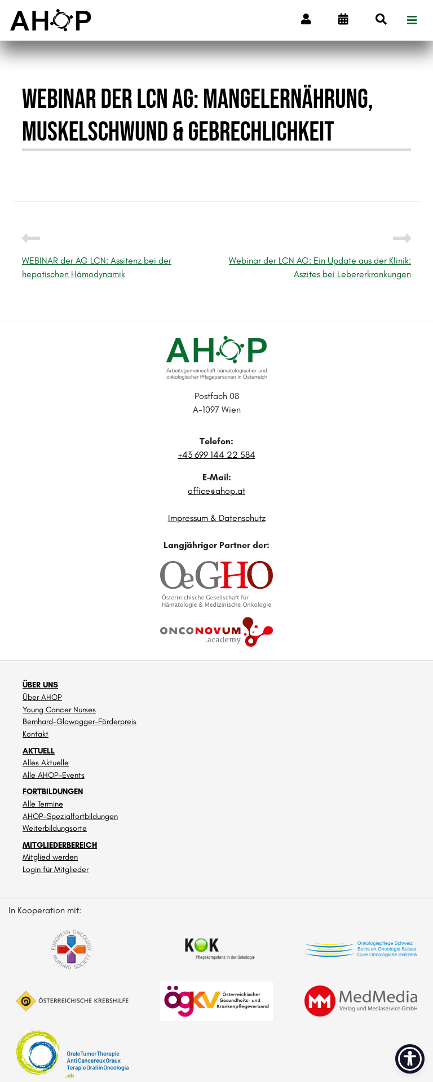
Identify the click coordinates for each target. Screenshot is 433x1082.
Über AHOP (42, 697)
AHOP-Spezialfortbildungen (70, 816)
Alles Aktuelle (46, 762)
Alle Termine (43, 804)
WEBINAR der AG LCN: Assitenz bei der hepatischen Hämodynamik (96, 258)
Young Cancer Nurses (59, 709)
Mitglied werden (50, 857)
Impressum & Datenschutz (217, 517)
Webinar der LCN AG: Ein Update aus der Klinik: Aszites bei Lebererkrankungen (320, 258)
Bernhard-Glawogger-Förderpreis (79, 721)
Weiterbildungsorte (55, 828)
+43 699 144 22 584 (216, 454)
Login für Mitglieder (56, 869)
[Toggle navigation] (412, 20)
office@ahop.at (216, 490)
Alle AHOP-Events (54, 775)
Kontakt (35, 734)
